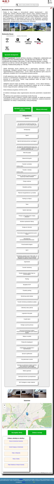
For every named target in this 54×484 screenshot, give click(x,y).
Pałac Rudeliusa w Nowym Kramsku (16, 464)
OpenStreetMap (48, 427)
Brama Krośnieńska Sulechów (16, 441)
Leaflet (41, 427)
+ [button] (4, 405)
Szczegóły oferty (17, 432)
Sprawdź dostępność (11, 54)
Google (21, 479)
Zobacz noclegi (37, 432)
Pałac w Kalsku (16, 458)
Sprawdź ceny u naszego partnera (22, 109)
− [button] (4, 408)
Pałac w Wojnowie (16, 453)
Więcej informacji (41, 109)
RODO (23, 482)
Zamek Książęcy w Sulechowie (16, 447)
